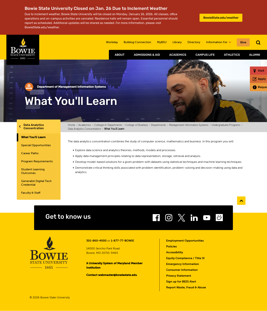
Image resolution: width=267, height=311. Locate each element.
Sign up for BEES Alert (181, 281)
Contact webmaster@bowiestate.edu (111, 275)
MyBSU (162, 42)
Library (177, 42)
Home (73, 125)
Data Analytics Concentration (34, 126)
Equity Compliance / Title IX (185, 258)
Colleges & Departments (109, 125)
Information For (218, 42)
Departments (159, 125)
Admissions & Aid (147, 54)
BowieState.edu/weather (221, 17)
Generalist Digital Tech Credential (36, 183)
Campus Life (205, 54)
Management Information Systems (190, 125)
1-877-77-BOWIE (122, 240)
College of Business (137, 125)
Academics (177, 54)
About (120, 54)
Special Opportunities (36, 145)
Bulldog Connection (137, 42)
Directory (193, 42)
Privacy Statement (178, 275)
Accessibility (174, 252)
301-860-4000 (96, 240)
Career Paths (29, 153)
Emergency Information (182, 264)
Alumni (254, 54)
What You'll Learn (33, 137)
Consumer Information (182, 270)
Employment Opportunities (185, 240)
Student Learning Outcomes (32, 171)
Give (243, 42)
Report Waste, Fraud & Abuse (186, 287)
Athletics (232, 54)
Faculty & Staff (30, 192)
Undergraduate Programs (227, 125)
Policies (171, 246)
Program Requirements (37, 161)
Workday (112, 42)
